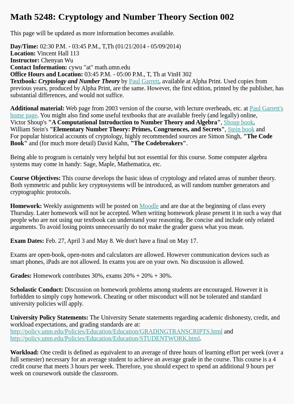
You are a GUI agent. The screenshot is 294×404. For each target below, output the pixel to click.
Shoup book (238, 122)
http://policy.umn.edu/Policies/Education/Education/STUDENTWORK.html (105, 338)
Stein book (241, 129)
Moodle (149, 206)
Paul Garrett (144, 81)
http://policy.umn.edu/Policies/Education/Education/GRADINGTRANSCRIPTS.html (116, 331)
